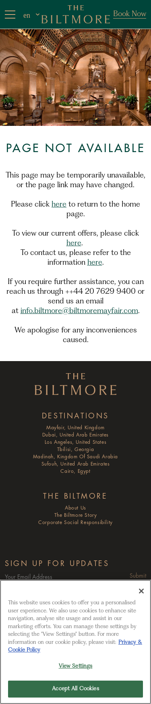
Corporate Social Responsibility (75, 522)
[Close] (141, 591)
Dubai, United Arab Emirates (75, 435)
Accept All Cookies (75, 688)
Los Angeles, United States (76, 442)
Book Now (129, 14)
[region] (75, 642)
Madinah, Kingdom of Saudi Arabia (75, 457)
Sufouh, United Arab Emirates (75, 464)
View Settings (76, 666)
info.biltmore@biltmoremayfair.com (79, 311)
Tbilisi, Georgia (75, 449)
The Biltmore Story (75, 515)
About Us (75, 508)
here (59, 204)
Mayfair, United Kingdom (75, 427)
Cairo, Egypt (75, 471)
